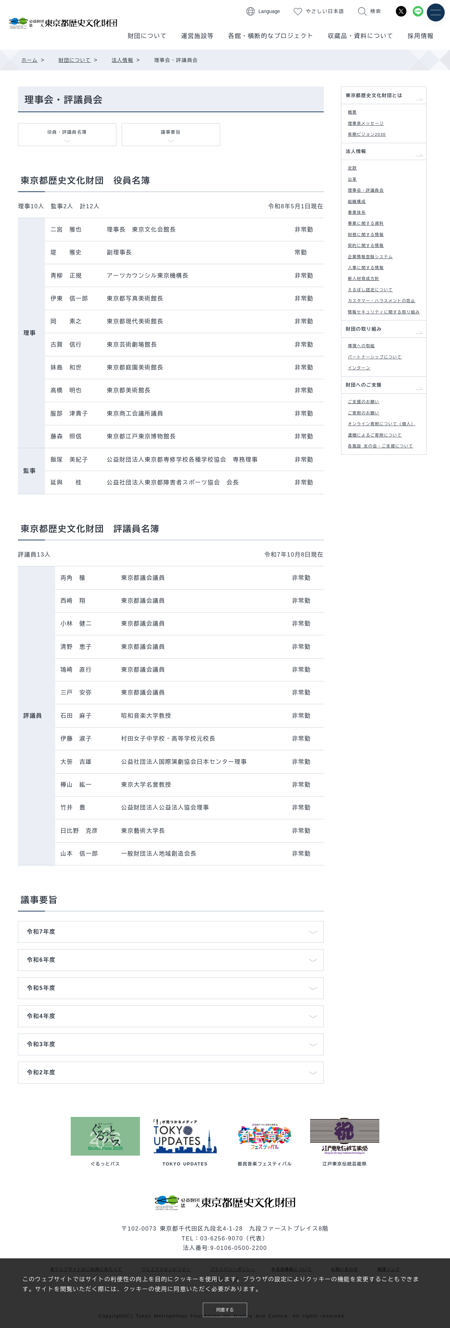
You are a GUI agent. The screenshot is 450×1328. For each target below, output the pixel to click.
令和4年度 (41, 1018)
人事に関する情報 (371, 305)
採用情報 (420, 36)
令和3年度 (41, 1046)
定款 (354, 183)
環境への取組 (365, 415)
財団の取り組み (369, 396)
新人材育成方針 (368, 318)
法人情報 (359, 164)
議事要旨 (171, 135)
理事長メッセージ (371, 130)
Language (269, 11)
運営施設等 (197, 36)
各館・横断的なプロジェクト (271, 36)
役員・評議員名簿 (67, 135)
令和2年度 (41, 1074)
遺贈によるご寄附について (382, 530)
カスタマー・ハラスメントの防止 (385, 349)
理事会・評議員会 (371, 211)
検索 (375, 11)
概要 (354, 117)
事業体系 (360, 238)
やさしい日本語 (325, 11)
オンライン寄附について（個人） (385, 513)
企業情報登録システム (376, 291)
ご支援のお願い (368, 482)
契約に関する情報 (371, 278)
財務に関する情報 (371, 264)
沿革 (354, 197)
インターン (363, 442)
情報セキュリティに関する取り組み (385, 371)
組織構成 (360, 224)
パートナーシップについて (382, 428)
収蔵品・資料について (360, 36)
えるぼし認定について (376, 332)
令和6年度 (41, 962)
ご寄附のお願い (368, 495)
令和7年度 (41, 933)
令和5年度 (41, 990)
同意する (225, 1308)
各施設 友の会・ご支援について (386, 548)
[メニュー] (435, 13)
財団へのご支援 (369, 462)
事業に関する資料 (371, 251)
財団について (147, 36)
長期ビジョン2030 (372, 144)
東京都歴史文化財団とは (381, 97)
